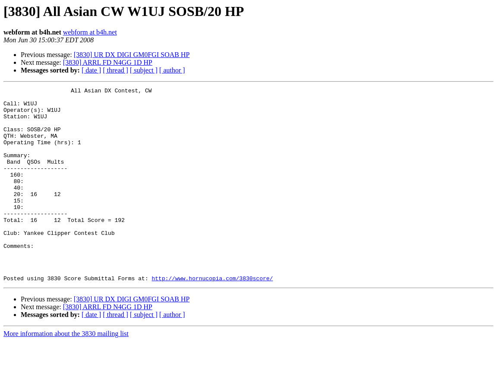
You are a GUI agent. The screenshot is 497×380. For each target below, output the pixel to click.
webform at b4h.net (90, 32)
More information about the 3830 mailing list (66, 372)
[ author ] (172, 70)
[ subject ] (144, 70)
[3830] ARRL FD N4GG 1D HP (107, 62)
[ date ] (91, 70)
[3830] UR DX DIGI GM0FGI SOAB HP (132, 54)
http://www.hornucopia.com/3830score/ (212, 317)
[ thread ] (115, 70)
